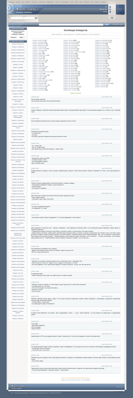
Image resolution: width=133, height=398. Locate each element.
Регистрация (13, 20)
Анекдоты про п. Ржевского (18, 230)
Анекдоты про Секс (18, 270)
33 (84, 379)
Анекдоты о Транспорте (18, 120)
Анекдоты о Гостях (18, 64)
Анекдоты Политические (17, 136)
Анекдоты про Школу (17, 299)
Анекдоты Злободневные (18, 49)
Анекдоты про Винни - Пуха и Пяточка (73, 52)
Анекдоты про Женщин (18, 185)
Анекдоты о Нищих (18, 87)
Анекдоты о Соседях (17, 104)
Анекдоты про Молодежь (17, 211)
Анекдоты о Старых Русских (17, 107)
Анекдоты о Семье (18, 96)
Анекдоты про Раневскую (18, 261)
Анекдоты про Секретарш (18, 267)
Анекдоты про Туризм (18, 290)
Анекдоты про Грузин (18, 176)
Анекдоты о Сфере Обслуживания (41, 80)
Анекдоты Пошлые (18, 139)
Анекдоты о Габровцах (18, 55)
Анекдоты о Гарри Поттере (18, 58)
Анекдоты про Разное (18, 258)
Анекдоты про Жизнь (17, 190)
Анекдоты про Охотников (18, 227)
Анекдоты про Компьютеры (18, 199)
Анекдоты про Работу (18, 252)
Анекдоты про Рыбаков (18, 264)
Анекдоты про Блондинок (18, 154)
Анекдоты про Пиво (18, 240)
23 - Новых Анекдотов (67, 34)
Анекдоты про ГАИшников (18, 173)
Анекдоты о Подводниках (18, 90)
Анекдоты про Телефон (18, 284)
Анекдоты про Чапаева (18, 293)
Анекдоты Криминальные (18, 52)
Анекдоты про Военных (18, 167)
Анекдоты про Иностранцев (18, 196)
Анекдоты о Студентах (18, 110)
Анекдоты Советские (17, 315)
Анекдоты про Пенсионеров (18, 238)
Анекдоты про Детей (17, 179)
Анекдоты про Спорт (17, 276)
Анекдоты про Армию (18, 151)
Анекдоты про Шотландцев (18, 302)
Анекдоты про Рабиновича (18, 249)
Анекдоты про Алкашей (18, 145)
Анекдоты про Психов (18, 246)
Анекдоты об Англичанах (18, 130)
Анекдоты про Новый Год (18, 220)
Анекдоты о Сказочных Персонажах (41, 71)
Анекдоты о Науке (18, 85)
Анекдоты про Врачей (18, 170)
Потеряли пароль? (21, 20)
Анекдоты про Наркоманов (18, 217)
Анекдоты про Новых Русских (70, 86)
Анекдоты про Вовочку (18, 164)
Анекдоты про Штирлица (17, 305)
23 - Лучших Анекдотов (93, 34)
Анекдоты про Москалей (17, 214)
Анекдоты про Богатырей (18, 157)
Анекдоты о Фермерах (18, 123)
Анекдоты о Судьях (18, 112)
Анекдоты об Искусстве (18, 43)
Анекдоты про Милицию (17, 208)
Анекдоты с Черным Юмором (102, 83)
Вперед (88, 379)
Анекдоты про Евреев (18, 182)
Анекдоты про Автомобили (18, 142)
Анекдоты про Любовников (18, 202)
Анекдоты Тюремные (17, 318)
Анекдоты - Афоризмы (18, 46)
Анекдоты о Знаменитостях (18, 70)
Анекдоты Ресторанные (18, 308)
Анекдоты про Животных (17, 187)
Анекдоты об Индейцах (18, 133)
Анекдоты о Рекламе (17, 93)
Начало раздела (56, 34)
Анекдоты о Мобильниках (18, 79)
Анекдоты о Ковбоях (17, 73)
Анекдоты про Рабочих (18, 255)
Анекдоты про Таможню (18, 278)
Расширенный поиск (117, 24)
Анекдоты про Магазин (18, 205)
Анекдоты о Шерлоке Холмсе (39, 85)
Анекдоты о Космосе (17, 76)
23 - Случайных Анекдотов (80, 34)
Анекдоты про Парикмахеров (102, 40)
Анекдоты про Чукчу (17, 296)
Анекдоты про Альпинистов (17, 148)
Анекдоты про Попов (17, 243)
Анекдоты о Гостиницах (18, 61)
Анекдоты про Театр (18, 281)
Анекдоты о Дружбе (18, 67)
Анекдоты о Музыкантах (17, 82)
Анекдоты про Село (18, 273)
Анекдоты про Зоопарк (18, 193)
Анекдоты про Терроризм (18, 287)
